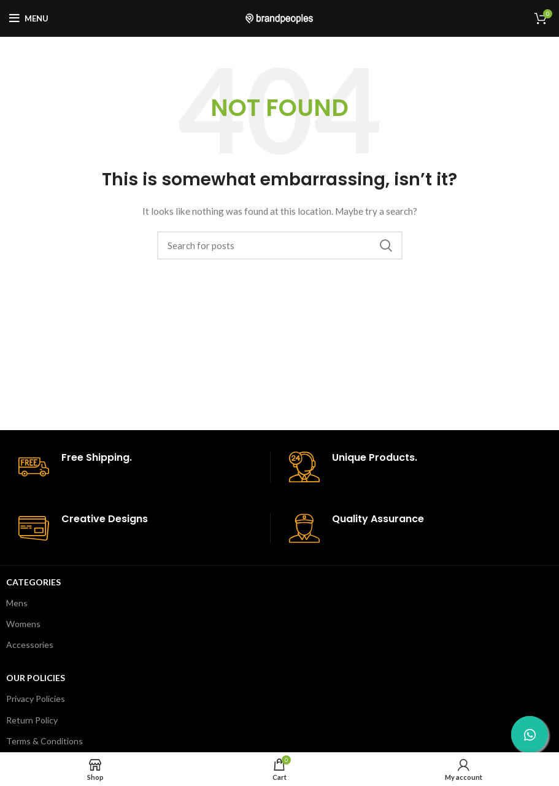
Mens (17, 603)
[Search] (280, 245)
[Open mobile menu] (29, 18)
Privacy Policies (35, 698)
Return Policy (32, 720)
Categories (33, 582)
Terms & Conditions (44, 741)
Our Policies (35, 677)
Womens (23, 623)
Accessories (29, 644)
